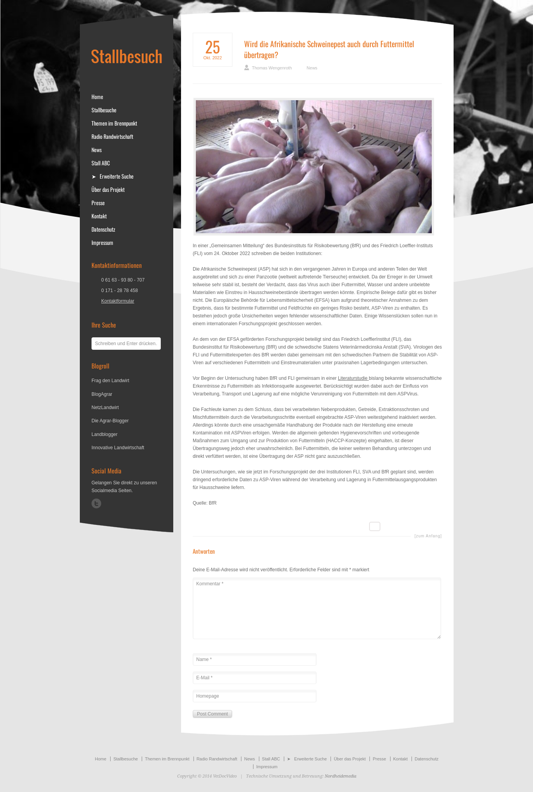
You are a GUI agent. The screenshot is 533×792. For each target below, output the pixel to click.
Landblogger (104, 434)
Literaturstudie (353, 378)
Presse (98, 203)
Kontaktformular (117, 301)
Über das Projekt (108, 189)
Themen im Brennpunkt (114, 123)
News (312, 68)
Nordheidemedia (340, 776)
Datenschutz (103, 229)
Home (97, 96)
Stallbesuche (103, 110)
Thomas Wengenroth (272, 68)
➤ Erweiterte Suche (112, 176)
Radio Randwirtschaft (112, 136)
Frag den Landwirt (110, 380)
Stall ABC (100, 163)
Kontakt (99, 216)
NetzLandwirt (105, 407)
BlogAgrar (101, 394)
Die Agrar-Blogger (109, 420)
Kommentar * (317, 608)
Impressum (102, 242)
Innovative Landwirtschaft (117, 447)
